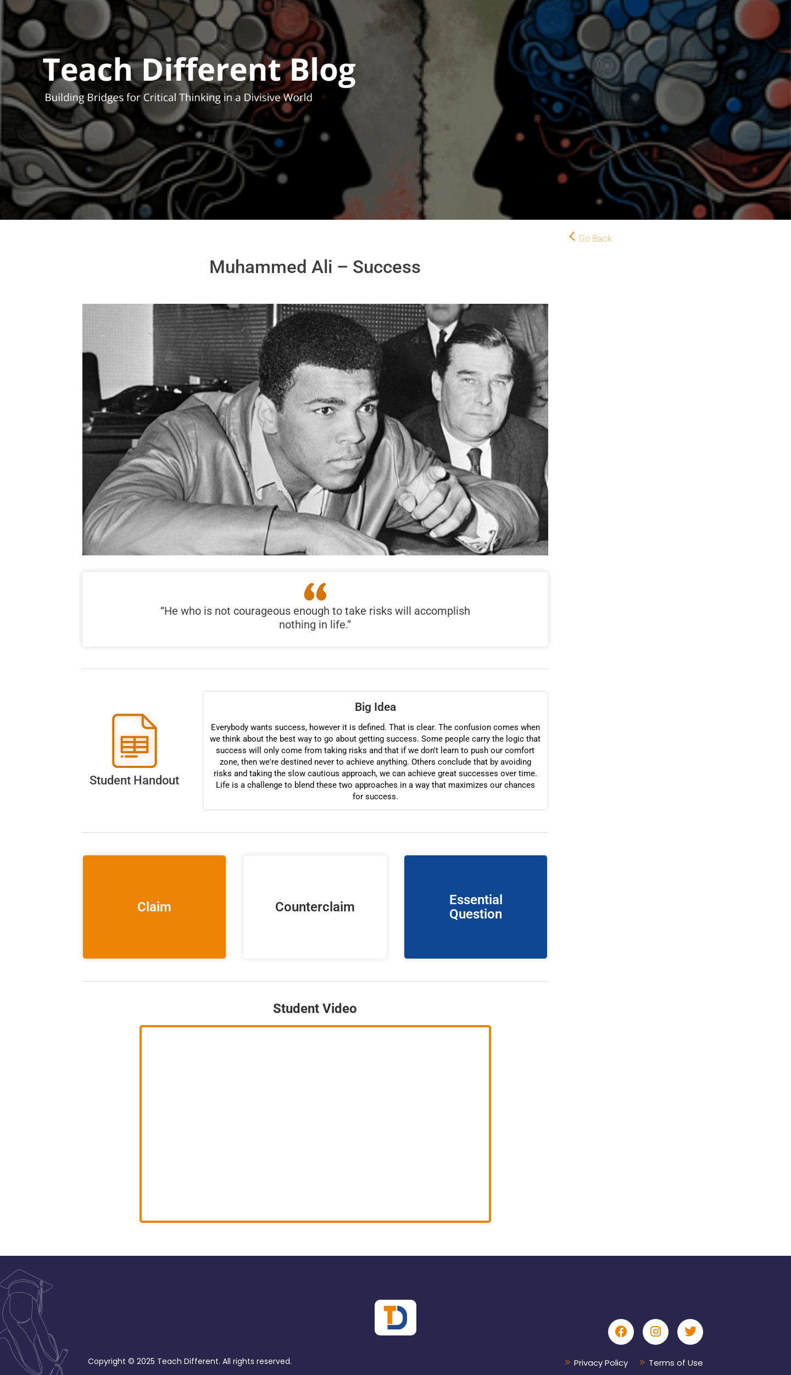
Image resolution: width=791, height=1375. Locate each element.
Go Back (595, 238)
